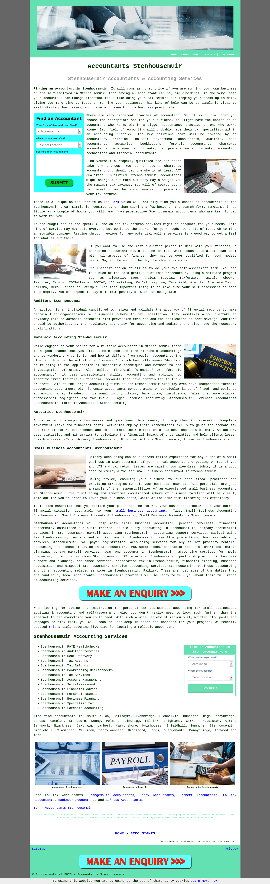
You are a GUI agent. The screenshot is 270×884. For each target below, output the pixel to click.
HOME (174, 54)
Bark (115, 202)
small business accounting (147, 523)
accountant (147, 93)
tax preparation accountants (186, 148)
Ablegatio (116, 278)
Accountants (72, 795)
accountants (170, 175)
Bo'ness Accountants (124, 800)
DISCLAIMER (227, 54)
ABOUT (197, 54)
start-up (52, 107)
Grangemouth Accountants (111, 795)
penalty (125, 292)
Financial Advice (82, 689)
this (52, 627)
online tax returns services (135, 224)
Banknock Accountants (77, 800)
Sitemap (38, 849)
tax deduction (99, 189)
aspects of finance (126, 255)
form (199, 207)
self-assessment (206, 287)
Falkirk (51, 795)
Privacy (231, 849)
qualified (144, 161)
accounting (169, 115)
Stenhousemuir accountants (58, 523)
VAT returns (132, 556)
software (213, 273)
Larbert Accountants (198, 795)
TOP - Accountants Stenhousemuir (63, 808)
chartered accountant (108, 251)
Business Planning (83, 698)
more (37, 735)
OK (216, 881)
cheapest (104, 268)
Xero (55, 287)
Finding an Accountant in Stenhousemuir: (71, 88)
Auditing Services (83, 651)
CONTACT (210, 54)
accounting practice (113, 134)
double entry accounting (139, 528)
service (55, 229)
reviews (111, 233)
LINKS (185, 54)
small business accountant (140, 510)
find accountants (60, 716)
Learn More (200, 881)
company (63, 233)
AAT (178, 170)
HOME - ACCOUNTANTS (135, 833)
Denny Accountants (157, 795)
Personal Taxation (83, 694)
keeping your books (195, 98)
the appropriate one (118, 120)
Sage (134, 278)
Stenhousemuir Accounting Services (81, 636)
